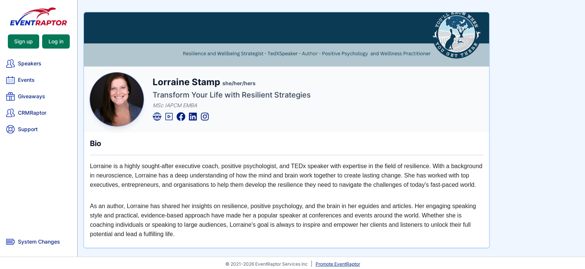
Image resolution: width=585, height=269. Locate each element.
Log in (56, 41)
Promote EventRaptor (338, 264)
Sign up (23, 41)
